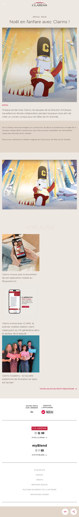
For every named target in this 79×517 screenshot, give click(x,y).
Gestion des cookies (39, 494)
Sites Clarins (38, 437)
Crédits (39, 480)
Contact (39, 475)
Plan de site (39, 470)
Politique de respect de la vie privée (39, 489)
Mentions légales (39, 484)
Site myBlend (38, 455)
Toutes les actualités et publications (57, 389)
